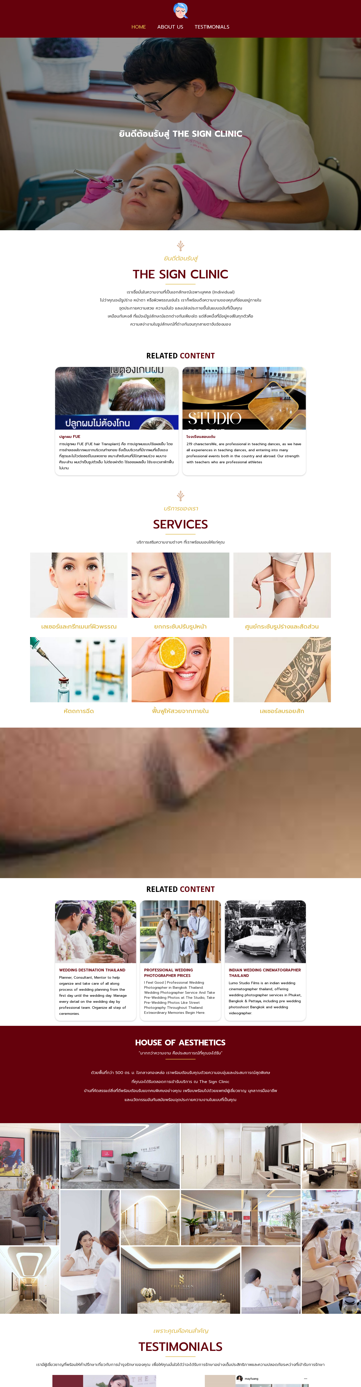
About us (170, 27)
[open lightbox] (29, 1187)
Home (139, 27)
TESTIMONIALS (212, 27)
